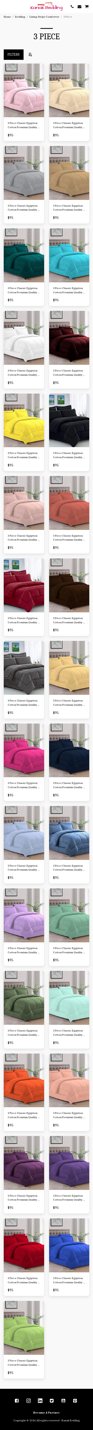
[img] (24, 90)
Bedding (20, 16)
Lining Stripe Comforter (44, 16)
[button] (5, 6)
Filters (13, 54)
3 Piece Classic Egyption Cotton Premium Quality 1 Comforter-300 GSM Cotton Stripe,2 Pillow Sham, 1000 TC (23, 125)
